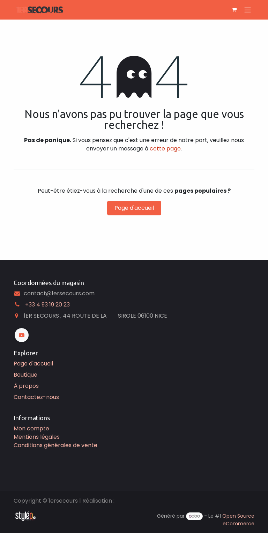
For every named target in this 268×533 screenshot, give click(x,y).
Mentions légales (37, 437)
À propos (26, 386)
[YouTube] (22, 335)
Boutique (25, 375)
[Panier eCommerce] (234, 9)
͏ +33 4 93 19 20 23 (47, 305)
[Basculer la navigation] (247, 9)
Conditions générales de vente (55, 445)
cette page (165, 149)
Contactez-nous (36, 397)
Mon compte (31, 428)
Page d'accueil (134, 208)
